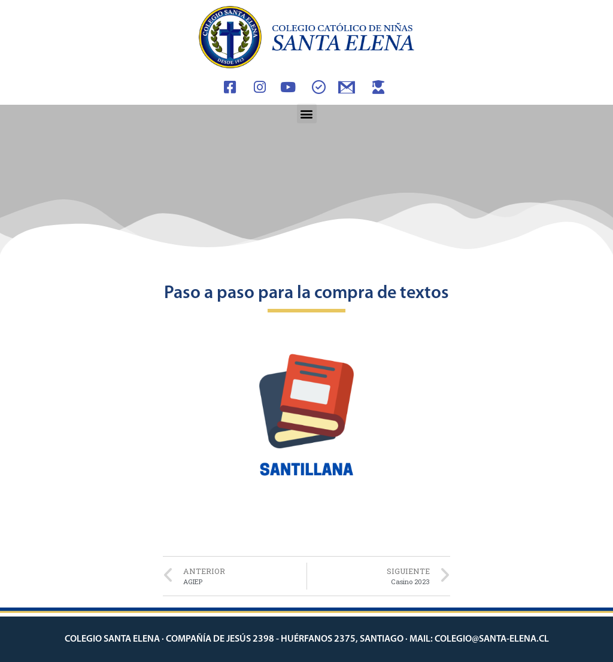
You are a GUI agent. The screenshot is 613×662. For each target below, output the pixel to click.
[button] (307, 113)
